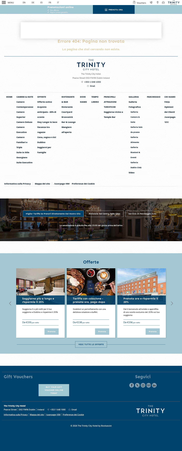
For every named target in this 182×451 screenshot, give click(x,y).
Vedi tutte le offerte (91, 344)
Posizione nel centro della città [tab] (104, 213)
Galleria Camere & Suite (135, 117)
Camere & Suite (24, 96)
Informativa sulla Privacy (17, 183)
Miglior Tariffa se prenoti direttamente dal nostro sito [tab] (53, 213)
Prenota (53, 331)
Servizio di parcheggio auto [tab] (142, 213)
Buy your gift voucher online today (54, 390)
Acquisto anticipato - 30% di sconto (46, 111)
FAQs (167, 101)
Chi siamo (169, 96)
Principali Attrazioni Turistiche (110, 101)
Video (131, 172)
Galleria (134, 96)
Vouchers (139, 3)
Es (41, 2)
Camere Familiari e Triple (21, 142)
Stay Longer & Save (47, 122)
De (33, 2)
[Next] (171, 303)
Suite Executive (24, 162)
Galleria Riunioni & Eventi (135, 152)
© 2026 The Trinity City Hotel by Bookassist (91, 425)
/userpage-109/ (62, 183)
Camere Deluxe (24, 122)
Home (9, 96)
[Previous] (10, 303)
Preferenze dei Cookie (83, 183)
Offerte (41, 96)
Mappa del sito (42, 183)
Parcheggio (153, 96)
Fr (50, 2)
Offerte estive (44, 101)
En (24, 2)
